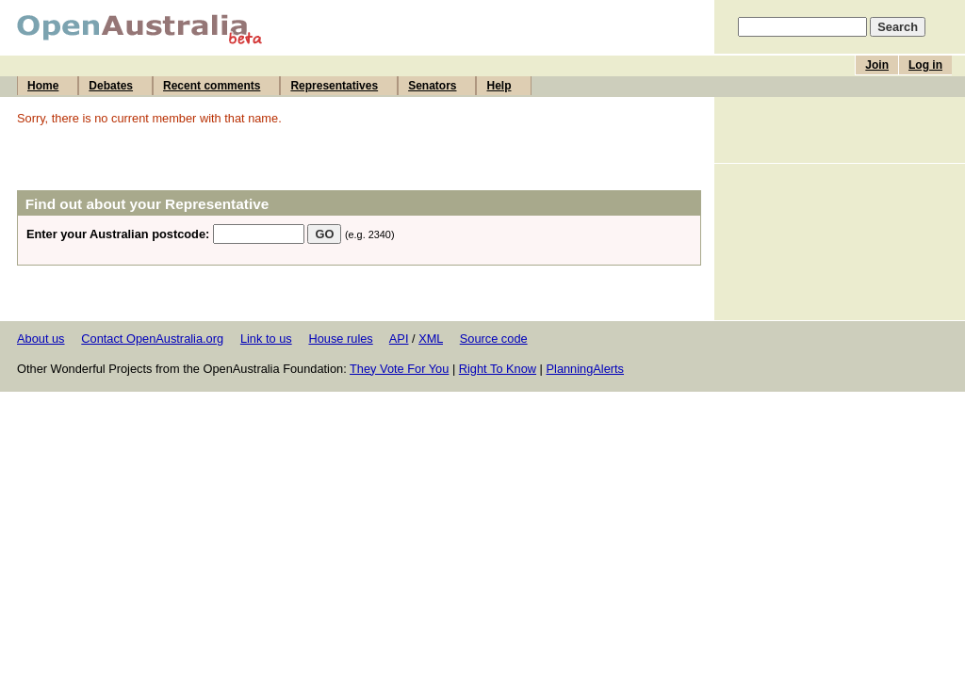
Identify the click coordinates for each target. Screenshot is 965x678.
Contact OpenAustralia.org (152, 338)
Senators (432, 85)
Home (42, 85)
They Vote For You (399, 369)
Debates (111, 85)
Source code (494, 338)
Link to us (266, 338)
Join (877, 65)
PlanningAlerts (586, 369)
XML (430, 338)
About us (41, 338)
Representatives (334, 85)
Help (498, 85)
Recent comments (211, 85)
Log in (925, 65)
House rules (340, 338)
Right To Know (497, 369)
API (399, 338)
